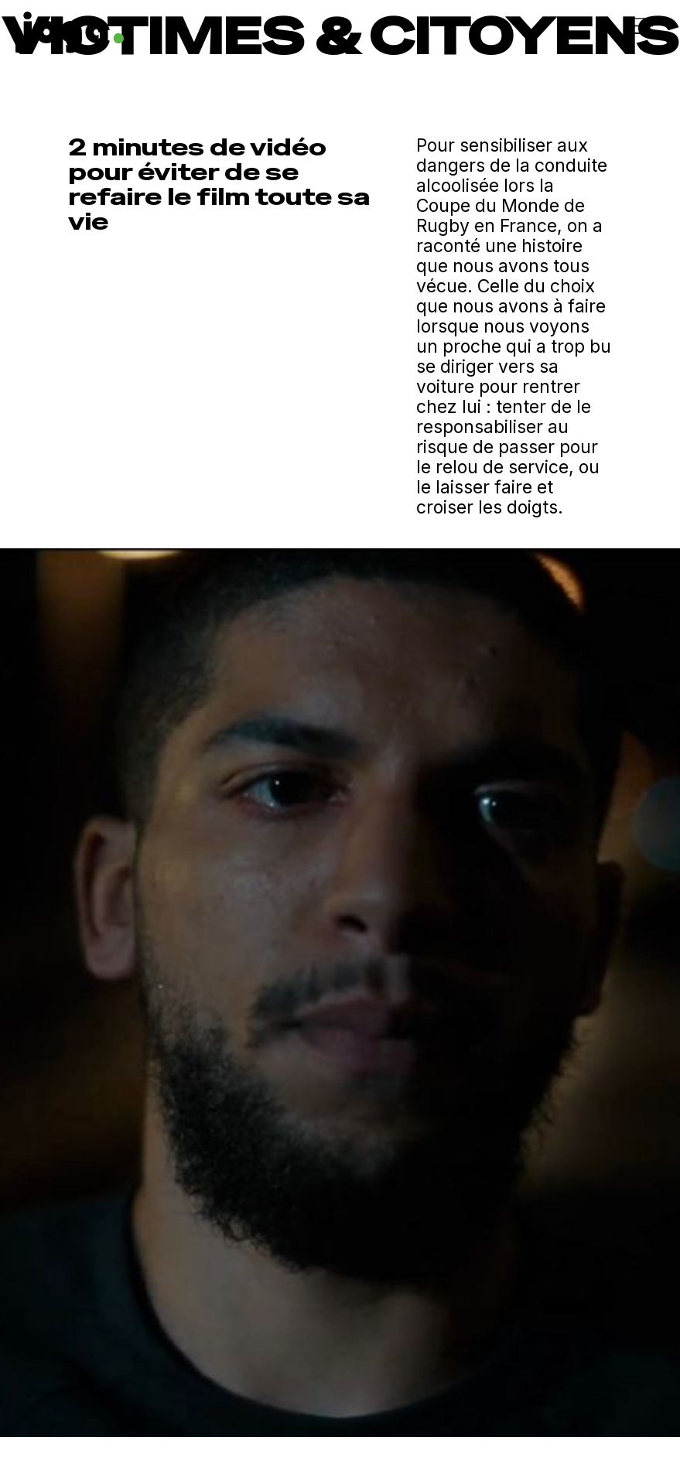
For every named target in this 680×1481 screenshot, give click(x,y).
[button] (495, 25)
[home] (170, 28)
